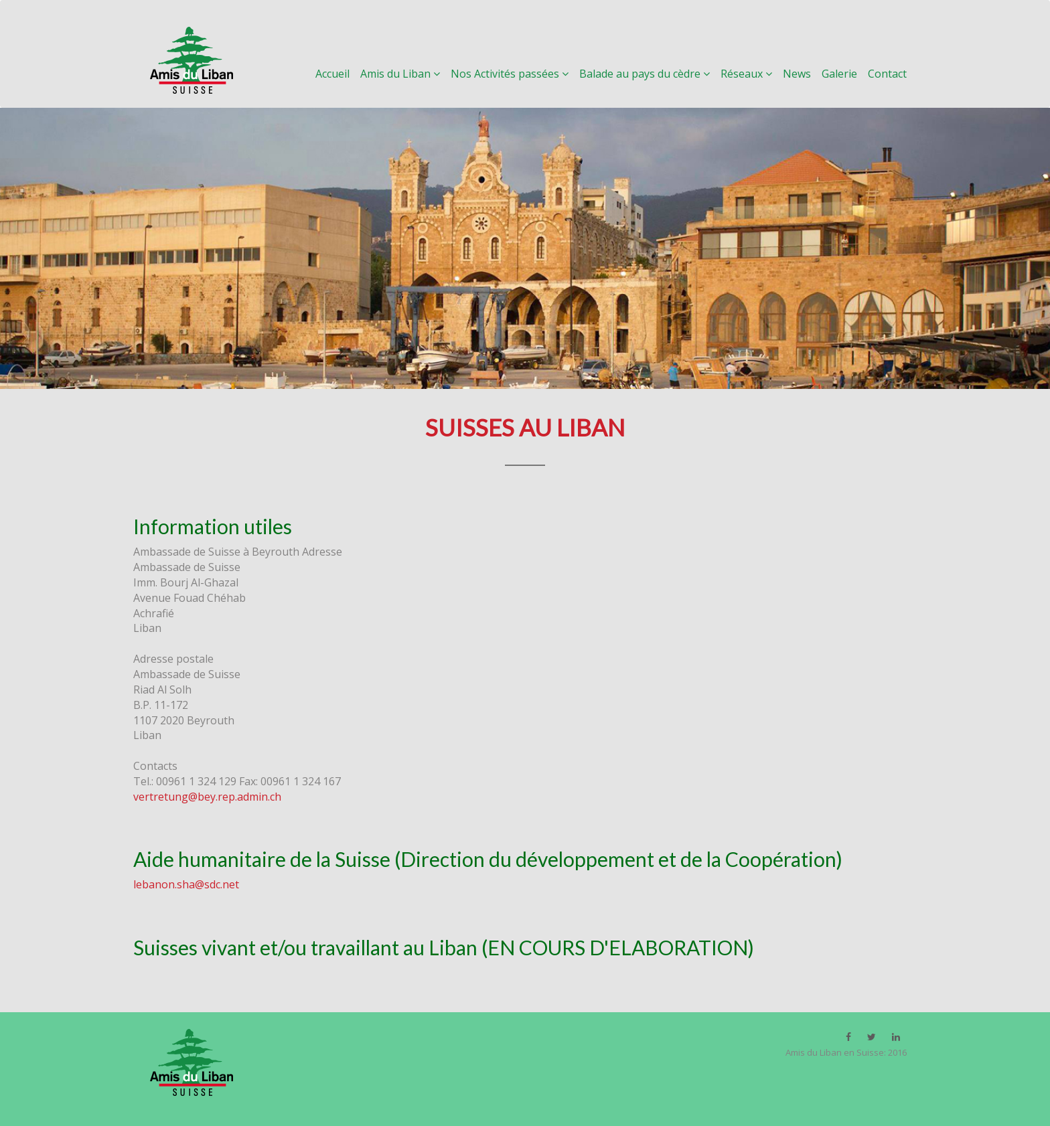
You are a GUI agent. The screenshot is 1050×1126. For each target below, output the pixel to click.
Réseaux (752, 73)
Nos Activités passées (515, 73)
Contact (887, 73)
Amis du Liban (405, 73)
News (802, 73)
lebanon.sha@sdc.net (186, 884)
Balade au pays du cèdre (650, 73)
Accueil (337, 73)
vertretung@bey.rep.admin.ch (207, 796)
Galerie (845, 73)
